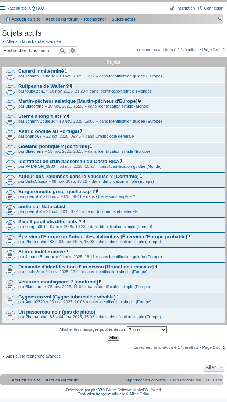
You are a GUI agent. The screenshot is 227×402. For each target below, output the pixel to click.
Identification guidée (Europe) (135, 76)
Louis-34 (33, 271)
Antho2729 (35, 302)
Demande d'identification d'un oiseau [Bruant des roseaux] (86, 266)
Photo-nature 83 (39, 241)
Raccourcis (16, 8)
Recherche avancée (73, 50)
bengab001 (35, 226)
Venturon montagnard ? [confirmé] (58, 282)
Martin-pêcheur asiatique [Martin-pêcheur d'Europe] (77, 101)
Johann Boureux (40, 76)
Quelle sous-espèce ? (115, 196)
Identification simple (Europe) (124, 151)
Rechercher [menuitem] (220, 20)
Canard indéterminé (41, 71)
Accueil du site (26, 19)
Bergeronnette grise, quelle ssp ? (56, 191)
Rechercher (62, 50)
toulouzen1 (35, 91)
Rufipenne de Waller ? (43, 86)
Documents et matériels (116, 211)
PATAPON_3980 (40, 166)
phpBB (96, 390)
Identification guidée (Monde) (135, 166)
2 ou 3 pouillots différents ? (50, 221)
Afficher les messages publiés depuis (113, 329)
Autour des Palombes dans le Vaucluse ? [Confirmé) (78, 176)
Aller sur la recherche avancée (33, 41)
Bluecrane (34, 106)
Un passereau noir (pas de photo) (57, 312)
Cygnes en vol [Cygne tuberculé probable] (67, 297)
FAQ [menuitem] (40, 8)
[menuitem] (145, 380)
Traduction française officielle (101, 394)
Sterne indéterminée (41, 251)
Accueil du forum (62, 19)
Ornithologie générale (114, 136)
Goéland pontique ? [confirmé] (53, 146)
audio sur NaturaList (41, 206)
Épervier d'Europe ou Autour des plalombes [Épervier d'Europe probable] (102, 236)
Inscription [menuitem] (185, 8)
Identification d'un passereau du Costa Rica (68, 161)
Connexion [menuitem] (213, 8)
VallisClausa (36, 181)
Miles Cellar (139, 394)
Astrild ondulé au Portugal (48, 131)
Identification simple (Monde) (125, 91)
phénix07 (33, 136)
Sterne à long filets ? (42, 116)
